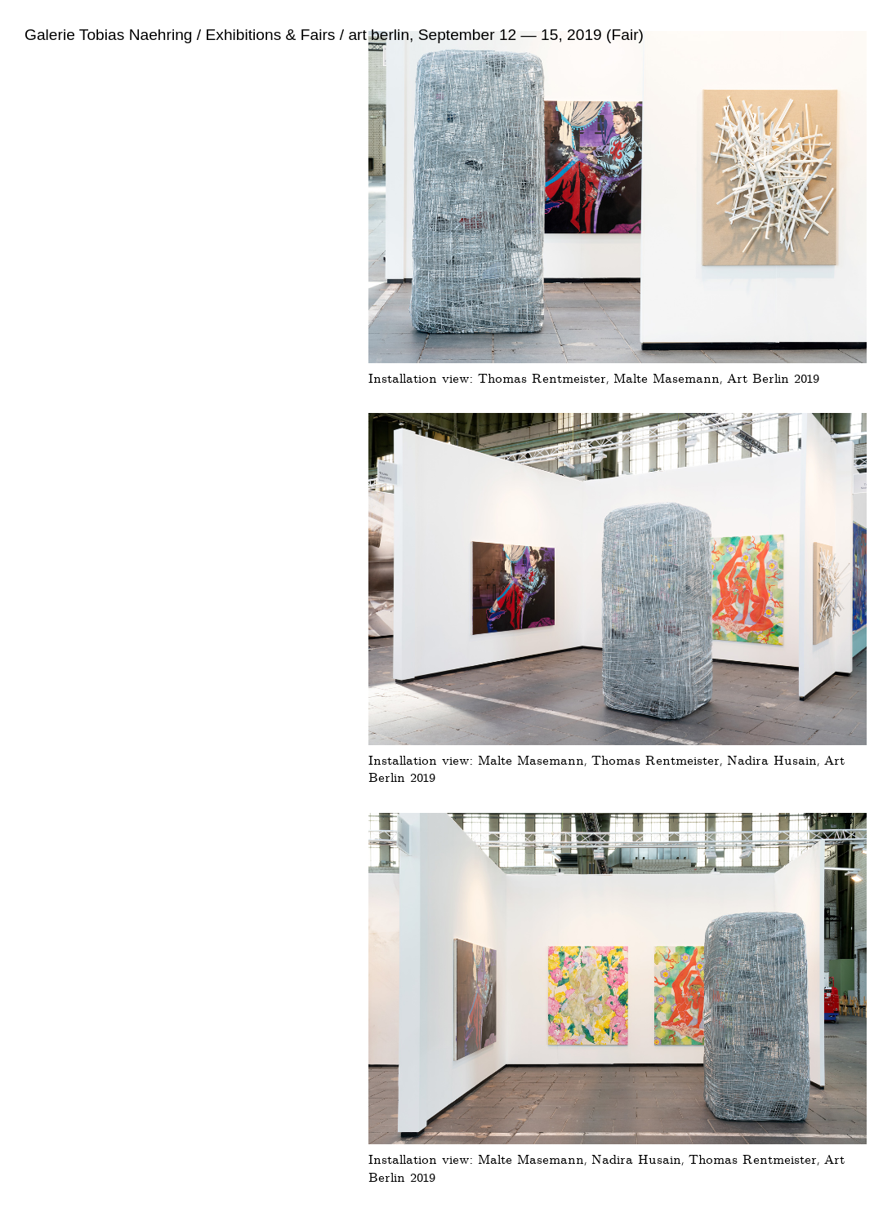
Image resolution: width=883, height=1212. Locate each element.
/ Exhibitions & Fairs (264, 34)
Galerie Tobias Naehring (109, 34)
